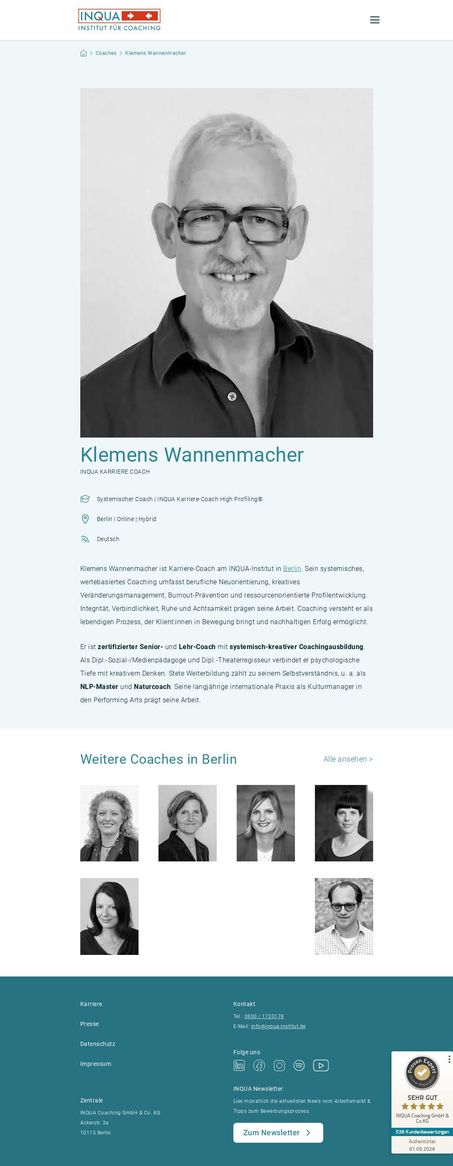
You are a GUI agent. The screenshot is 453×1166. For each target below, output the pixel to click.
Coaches (106, 53)
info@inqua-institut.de (278, 1026)
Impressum (95, 1063)
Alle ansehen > (348, 759)
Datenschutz (98, 1044)
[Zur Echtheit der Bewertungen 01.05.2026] (422, 1145)
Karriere (91, 1004)
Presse (89, 1024)
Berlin (292, 569)
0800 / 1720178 (264, 1016)
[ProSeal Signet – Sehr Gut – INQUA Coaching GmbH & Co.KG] (422, 1091)
